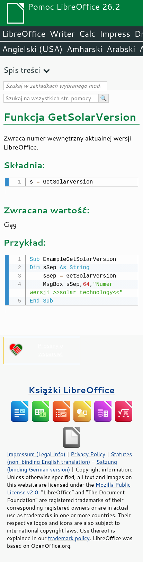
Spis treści (21, 70)
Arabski (121, 49)
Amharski (84, 49)
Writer (62, 34)
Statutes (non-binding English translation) (69, 456)
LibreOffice (23, 34)
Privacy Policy (88, 453)
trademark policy (69, 536)
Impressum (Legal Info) (36, 453)
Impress (115, 34)
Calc (87, 34)
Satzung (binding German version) (62, 464)
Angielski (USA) (32, 49)
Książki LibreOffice (71, 388)
